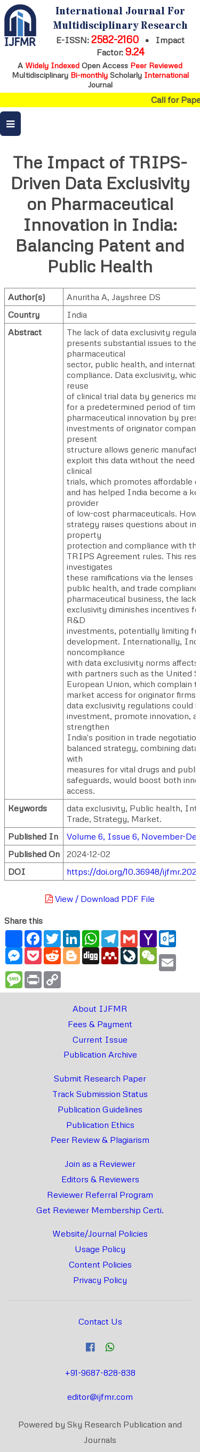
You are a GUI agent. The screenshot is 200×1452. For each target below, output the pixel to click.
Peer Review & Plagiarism (100, 1139)
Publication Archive (100, 1054)
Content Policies (100, 1264)
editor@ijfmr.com (100, 1396)
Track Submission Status (100, 1093)
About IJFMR (100, 1008)
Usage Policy (100, 1249)
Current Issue (100, 1039)
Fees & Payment (100, 1024)
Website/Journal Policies (100, 1233)
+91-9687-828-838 (100, 1372)
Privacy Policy (100, 1279)
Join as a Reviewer (100, 1163)
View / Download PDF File (100, 898)
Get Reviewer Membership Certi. (100, 1210)
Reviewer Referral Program (100, 1194)
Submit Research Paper (100, 1078)
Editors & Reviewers (100, 1179)
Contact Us (100, 1321)
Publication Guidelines (100, 1109)
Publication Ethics (100, 1124)
